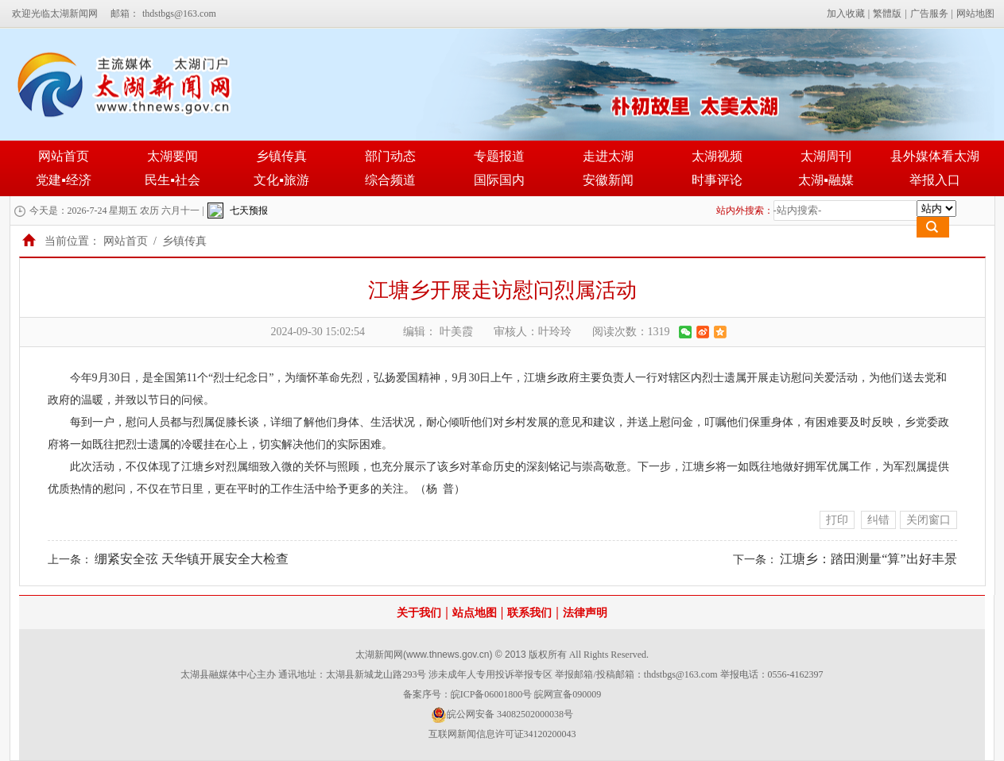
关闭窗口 (928, 520)
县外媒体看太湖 (934, 156)
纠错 (878, 520)
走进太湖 (608, 156)
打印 (837, 520)
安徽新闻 (608, 180)
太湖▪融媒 (826, 180)
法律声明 (585, 613)
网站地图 (975, 13)
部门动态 (390, 156)
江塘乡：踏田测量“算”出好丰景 (868, 559)
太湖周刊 (825, 156)
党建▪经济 (63, 180)
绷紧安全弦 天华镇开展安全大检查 (192, 559)
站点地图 (474, 613)
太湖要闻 (172, 156)
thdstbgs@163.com (179, 13)
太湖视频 (717, 156)
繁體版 (887, 13)
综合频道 (390, 180)
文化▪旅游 (281, 180)
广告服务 (929, 13)
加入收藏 (846, 13)
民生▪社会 (172, 180)
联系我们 (529, 613)
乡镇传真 (281, 156)
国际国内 (499, 180)
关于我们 (419, 613)
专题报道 (499, 156)
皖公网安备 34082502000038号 (502, 715)
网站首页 (63, 156)
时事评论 (717, 180)
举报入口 (934, 180)
